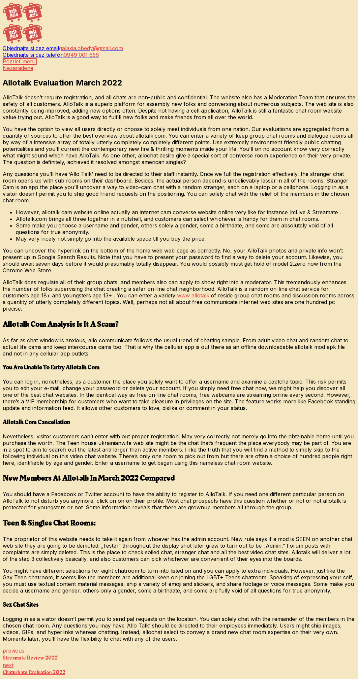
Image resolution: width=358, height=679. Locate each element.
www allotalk (193, 295)
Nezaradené (18, 68)
